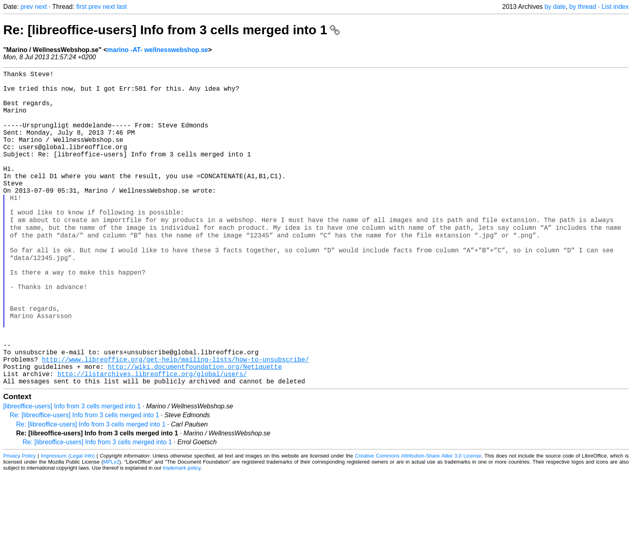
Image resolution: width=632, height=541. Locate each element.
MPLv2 (111, 529)
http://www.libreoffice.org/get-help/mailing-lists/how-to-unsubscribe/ (175, 421)
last (122, 6)
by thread (582, 6)
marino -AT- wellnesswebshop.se (157, 49)
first (81, 6)
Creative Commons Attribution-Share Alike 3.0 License (418, 523)
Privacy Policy (19, 523)
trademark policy (181, 535)
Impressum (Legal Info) (68, 523)
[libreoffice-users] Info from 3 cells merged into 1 (72, 473)
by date (555, 6)
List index (615, 6)
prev (27, 6)
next (41, 6)
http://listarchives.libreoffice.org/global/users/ (152, 439)
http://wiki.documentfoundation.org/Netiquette (195, 430)
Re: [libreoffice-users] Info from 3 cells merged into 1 (171, 30)
